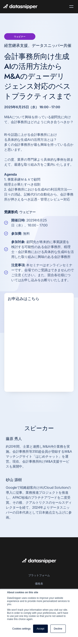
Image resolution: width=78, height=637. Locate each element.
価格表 (39, 583)
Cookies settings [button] (21, 628)
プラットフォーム (39, 575)
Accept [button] (40, 628)
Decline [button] (58, 628)
